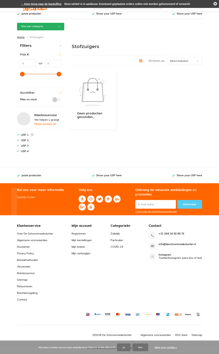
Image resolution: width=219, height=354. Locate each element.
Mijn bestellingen (82, 243)
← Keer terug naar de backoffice (41, 3)
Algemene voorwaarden (32, 243)
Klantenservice (26, 276)
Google (82, 209)
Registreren (79, 236)
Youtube (90, 209)
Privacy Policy (25, 256)
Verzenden (23, 269)
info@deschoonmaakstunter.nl (177, 247)
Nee (140, 347)
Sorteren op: (157, 63)
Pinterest (108, 201)
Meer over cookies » (166, 347)
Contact (22, 302)
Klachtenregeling (27, 295)
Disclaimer (23, 249)
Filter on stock (40, 102)
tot (39, 66)
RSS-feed (181, 337)
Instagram (90, 201)
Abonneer (190, 207)
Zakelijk (115, 236)
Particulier (117, 243)
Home (21, 40)
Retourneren (24, 289)
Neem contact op (45, 126)
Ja (124, 347)
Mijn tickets (78, 249)
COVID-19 (117, 249)
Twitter (99, 201)
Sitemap (22, 282)
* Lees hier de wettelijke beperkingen (156, 214)
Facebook (82, 201)
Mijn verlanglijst (81, 256)
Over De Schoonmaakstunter (35, 236)
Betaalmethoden (27, 262)
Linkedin (117, 201)
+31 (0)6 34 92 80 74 (171, 236)
